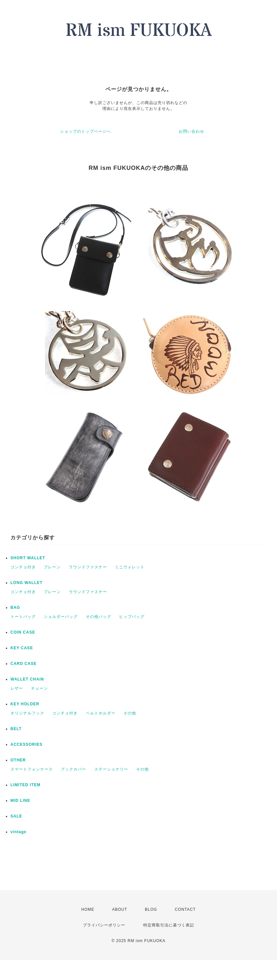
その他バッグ (98, 616)
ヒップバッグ (132, 616)
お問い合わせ (191, 131)
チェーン (39, 688)
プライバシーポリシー (104, 925)
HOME (87, 909)
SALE (16, 816)
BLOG (151, 909)
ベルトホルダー (100, 713)
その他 (129, 713)
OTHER (18, 760)
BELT (16, 729)
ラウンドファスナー (88, 567)
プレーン (52, 567)
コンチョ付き (23, 567)
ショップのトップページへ (85, 131)
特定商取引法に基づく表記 (168, 925)
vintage (18, 832)
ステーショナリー (111, 769)
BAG (15, 607)
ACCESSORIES (26, 744)
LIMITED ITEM (25, 785)
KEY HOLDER (24, 704)
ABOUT (119, 909)
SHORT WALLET (27, 558)
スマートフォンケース (31, 769)
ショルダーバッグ (61, 616)
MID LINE (20, 800)
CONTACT (185, 909)
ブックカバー (73, 769)
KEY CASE (21, 648)
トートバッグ (23, 616)
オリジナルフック (27, 713)
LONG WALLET (26, 582)
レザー (16, 688)
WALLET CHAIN (27, 679)
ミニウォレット (130, 567)
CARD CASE (23, 663)
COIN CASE (22, 632)
